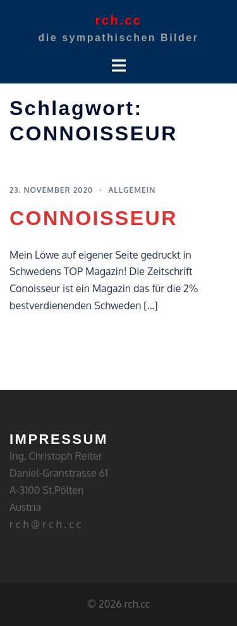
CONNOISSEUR (93, 218)
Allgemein (131, 190)
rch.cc (118, 20)
